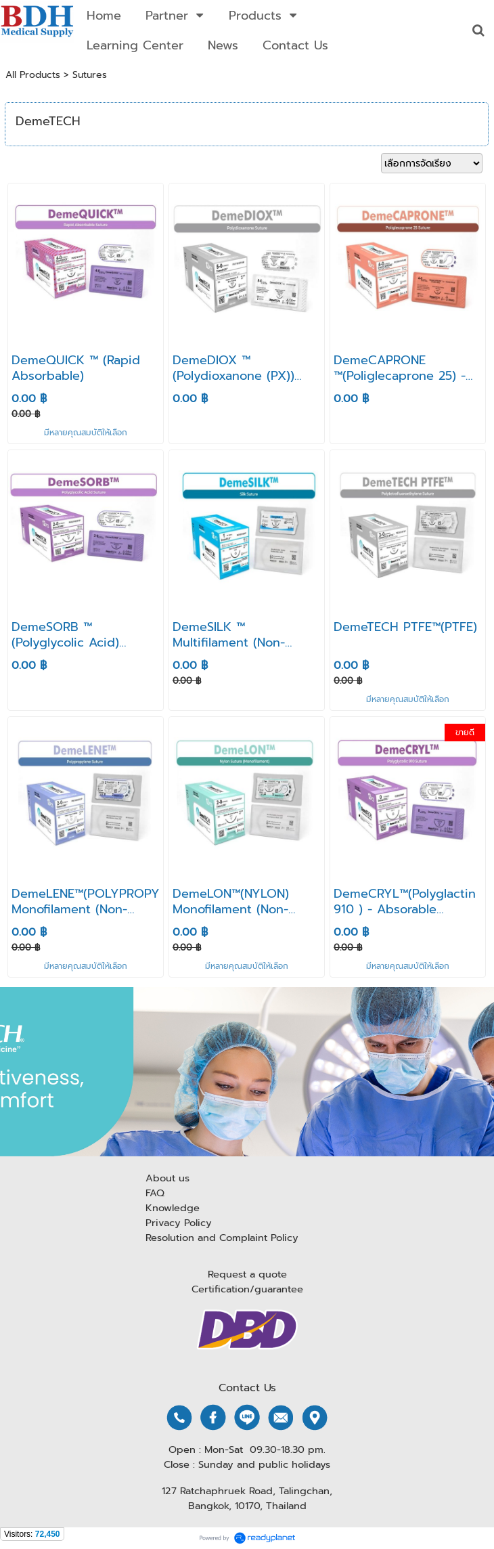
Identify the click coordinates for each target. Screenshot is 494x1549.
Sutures (89, 75)
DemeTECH (48, 121)
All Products (32, 75)
